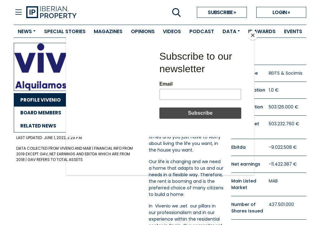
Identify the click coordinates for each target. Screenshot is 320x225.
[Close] (253, 35)
